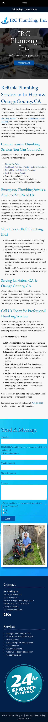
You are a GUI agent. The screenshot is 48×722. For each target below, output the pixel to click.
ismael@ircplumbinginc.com (21, 600)
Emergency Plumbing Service (18, 633)
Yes (6, 513)
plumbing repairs (8, 118)
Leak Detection (12, 645)
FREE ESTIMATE (24, 63)
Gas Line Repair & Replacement (19, 642)
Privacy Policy (39, 715)
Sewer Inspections (14, 648)
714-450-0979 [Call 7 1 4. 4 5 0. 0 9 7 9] (37, 403)
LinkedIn (5, 437)
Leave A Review (24, 718)
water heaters (34, 118)
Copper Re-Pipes (12, 164)
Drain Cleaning (12, 639)
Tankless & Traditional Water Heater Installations (25, 167)
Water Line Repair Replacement (19, 651)
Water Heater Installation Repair (19, 636)
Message (4, 483)
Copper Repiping (13, 655)
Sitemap (28, 715)
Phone (8, 473)
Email (8, 463)
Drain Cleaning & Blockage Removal (20, 170)
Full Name (10, 453)
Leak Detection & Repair (15, 173)
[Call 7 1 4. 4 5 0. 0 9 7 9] (29, 9)
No (6, 510)
